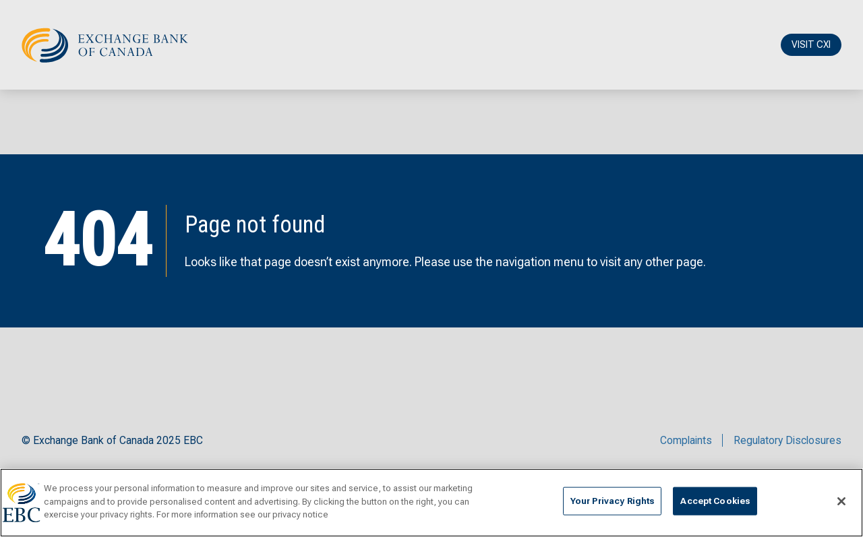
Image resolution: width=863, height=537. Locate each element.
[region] (431, 502)
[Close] (841, 501)
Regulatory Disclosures (787, 440)
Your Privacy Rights (612, 501)
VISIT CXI (811, 44)
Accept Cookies (715, 501)
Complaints (686, 440)
